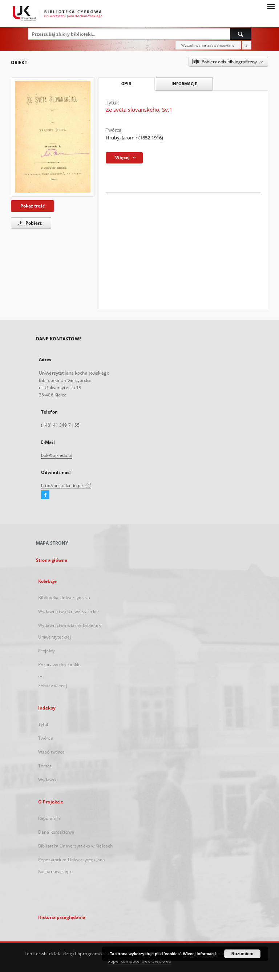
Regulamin (49, 818)
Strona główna (52, 560)
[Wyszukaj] (240, 34)
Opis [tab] (126, 83)
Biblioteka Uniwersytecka (64, 597)
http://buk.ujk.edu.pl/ (66, 485)
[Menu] (270, 6)
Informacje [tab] (184, 83)
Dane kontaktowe (56, 832)
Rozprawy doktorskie (59, 664)
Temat (45, 766)
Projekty (46, 651)
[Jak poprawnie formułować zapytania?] (246, 45)
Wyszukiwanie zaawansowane (208, 45)
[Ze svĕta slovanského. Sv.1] (52, 137)
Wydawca (48, 780)
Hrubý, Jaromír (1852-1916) (134, 138)
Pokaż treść (32, 206)
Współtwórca (51, 752)
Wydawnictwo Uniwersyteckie (68, 611)
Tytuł (43, 724)
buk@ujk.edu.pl (56, 455)
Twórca (45, 738)
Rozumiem (242, 953)
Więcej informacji (199, 954)
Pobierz (29, 223)
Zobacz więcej (52, 686)
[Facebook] (45, 495)
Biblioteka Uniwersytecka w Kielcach (75, 846)
